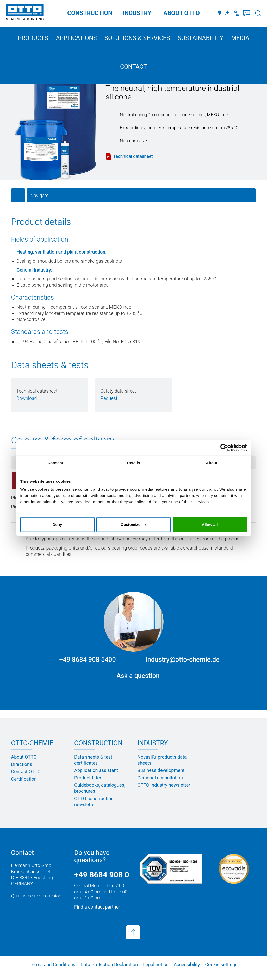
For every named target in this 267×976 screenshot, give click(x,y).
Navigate (39, 195)
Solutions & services (137, 38)
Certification (24, 779)
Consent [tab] (55, 462)
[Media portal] (228, 13)
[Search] (258, 13)
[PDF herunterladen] (26, 398)
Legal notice (155, 964)
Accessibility (187, 964)
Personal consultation (160, 777)
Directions (21, 764)
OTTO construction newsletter (94, 802)
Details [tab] (133, 462)
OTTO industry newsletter (164, 785)
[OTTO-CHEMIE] (24, 13)
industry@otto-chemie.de (183, 659)
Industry (137, 13)
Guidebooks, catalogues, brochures (99, 788)
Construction (89, 13)
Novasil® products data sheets (162, 760)
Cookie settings (221, 964)
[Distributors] (220, 13)
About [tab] (212, 462)
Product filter (87, 777)
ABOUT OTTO (181, 13)
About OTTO (24, 757)
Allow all (210, 524)
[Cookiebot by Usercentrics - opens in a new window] (224, 447)
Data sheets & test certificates (93, 760)
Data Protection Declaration (109, 964)
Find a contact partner (97, 907)
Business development (161, 770)
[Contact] (236, 13)
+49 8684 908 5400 (87, 659)
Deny (57, 524)
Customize (134, 524)
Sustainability (200, 38)
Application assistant (96, 770)
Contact (133, 66)
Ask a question (138, 676)
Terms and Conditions (53, 964)
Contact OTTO (26, 771)
